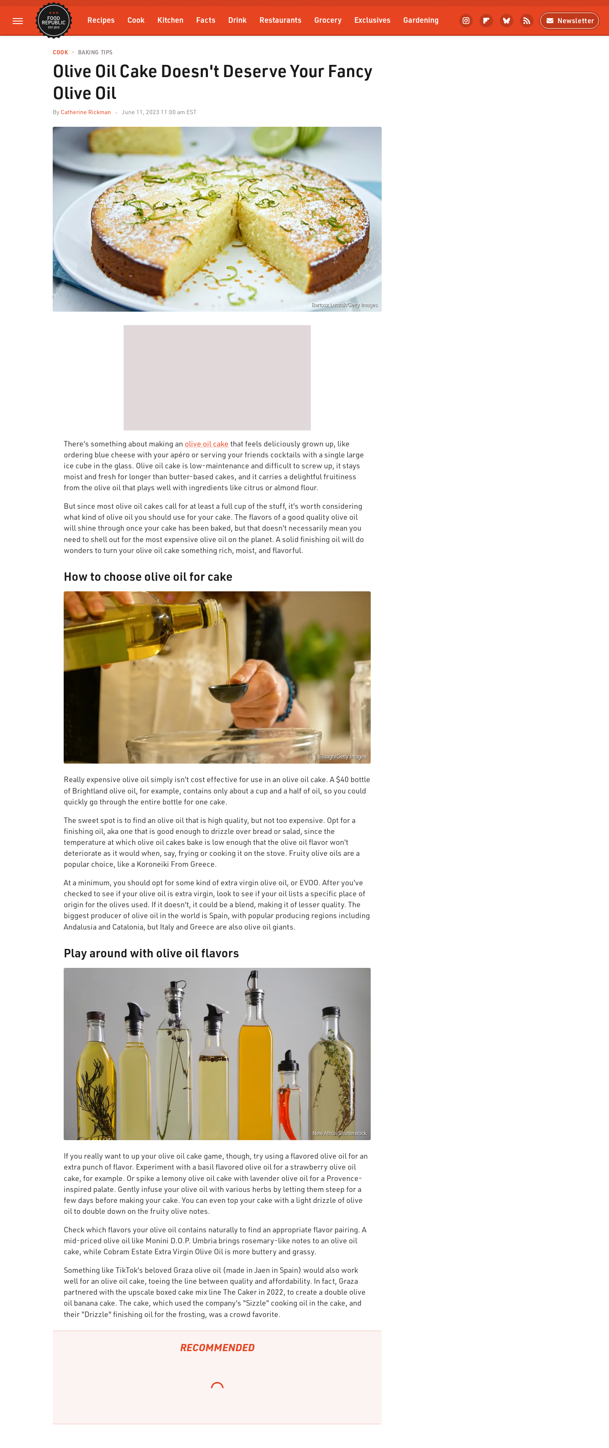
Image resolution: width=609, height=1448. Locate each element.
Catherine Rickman (86, 111)
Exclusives (372, 19)
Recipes (101, 19)
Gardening (421, 19)
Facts (206, 19)
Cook (136, 19)
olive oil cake (207, 443)
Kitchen (170, 19)
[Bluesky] (506, 20)
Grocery (328, 19)
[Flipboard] (486, 20)
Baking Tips (95, 52)
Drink (237, 19)
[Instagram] (466, 20)
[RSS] (527, 20)
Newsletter (569, 20)
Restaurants (280, 19)
